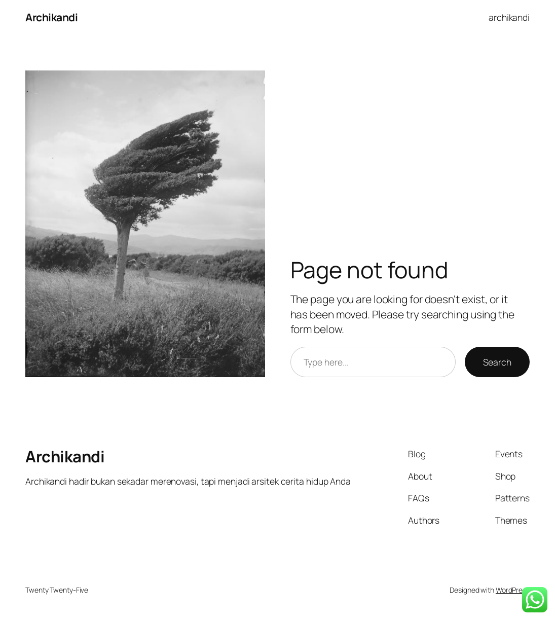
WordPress (513, 590)
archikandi (509, 17)
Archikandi (51, 17)
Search (497, 362)
